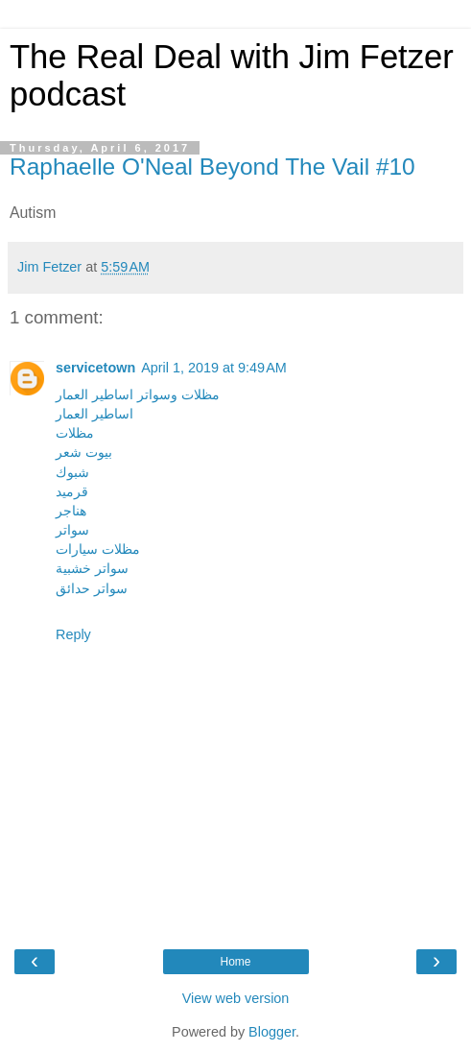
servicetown (95, 367)
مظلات (75, 433)
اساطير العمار (94, 413)
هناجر (71, 510)
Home (235, 961)
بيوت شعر (84, 452)
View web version (236, 998)
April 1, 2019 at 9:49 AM (214, 367)
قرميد (72, 491)
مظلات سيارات (98, 549)
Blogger (271, 1031)
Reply (73, 634)
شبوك (72, 472)
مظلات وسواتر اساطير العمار (138, 394)
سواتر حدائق (92, 588)
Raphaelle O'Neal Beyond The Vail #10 (212, 166)
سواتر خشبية (92, 568)
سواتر (72, 529)
